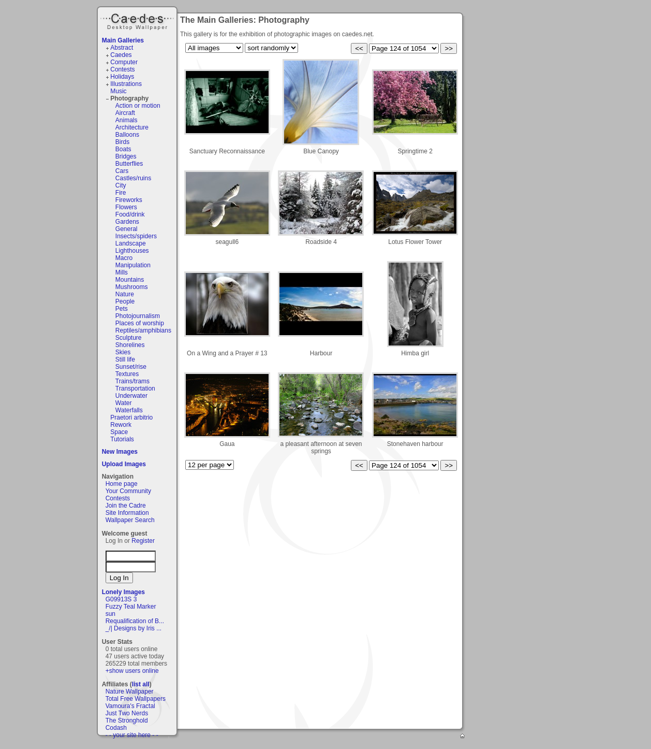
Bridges (126, 156)
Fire (120, 192)
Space (119, 432)
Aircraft (125, 113)
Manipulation (133, 265)
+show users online (132, 670)
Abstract (121, 47)
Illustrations (126, 84)
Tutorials (122, 439)
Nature (124, 294)
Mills (121, 272)
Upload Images (124, 464)
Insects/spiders (136, 236)
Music (118, 91)
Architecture (132, 127)
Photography (129, 98)
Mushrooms (131, 287)
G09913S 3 (121, 599)
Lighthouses (132, 250)
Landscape (130, 243)
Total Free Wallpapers (136, 698)
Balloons (127, 134)
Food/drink (130, 214)
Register (143, 540)
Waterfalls (129, 410)
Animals (126, 120)
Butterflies (129, 163)
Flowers (126, 207)
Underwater (131, 395)
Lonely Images (123, 592)
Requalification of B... (135, 621)
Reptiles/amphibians (143, 330)
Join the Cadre (126, 505)
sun (110, 613)
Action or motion (137, 105)
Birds (122, 142)
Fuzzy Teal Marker (131, 606)
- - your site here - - (132, 735)
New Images (120, 451)
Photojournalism (137, 316)
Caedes (138, 20)
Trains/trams (132, 381)
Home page (122, 483)
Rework (120, 424)
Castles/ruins (133, 178)
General (126, 229)
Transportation (135, 388)
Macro (123, 258)
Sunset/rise (130, 366)
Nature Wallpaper (130, 691)
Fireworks (128, 200)
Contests (122, 69)
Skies (122, 352)
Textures (127, 374)
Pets (121, 308)
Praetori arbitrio (131, 417)
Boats (123, 149)
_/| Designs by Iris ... (134, 628)
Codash (116, 727)
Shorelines (130, 345)
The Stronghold (127, 720)
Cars (121, 171)
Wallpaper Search (130, 520)
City (120, 185)
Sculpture (128, 337)
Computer (124, 62)
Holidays (122, 76)
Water (123, 403)
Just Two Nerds (127, 713)
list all (141, 684)
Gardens (127, 221)
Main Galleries (123, 40)
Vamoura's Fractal (130, 706)
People (125, 301)
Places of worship (139, 323)
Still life (125, 359)
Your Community (128, 491)
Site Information (127, 512)
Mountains (129, 279)
